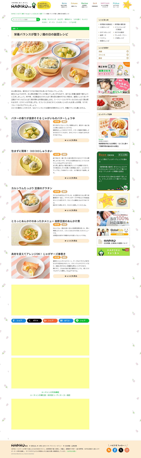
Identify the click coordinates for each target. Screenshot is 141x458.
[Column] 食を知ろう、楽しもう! (74, 4)
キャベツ (85, 19)
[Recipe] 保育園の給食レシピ (84, 4)
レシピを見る (72, 140)
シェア (19, 320)
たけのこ (45, 22)
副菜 (64, 121)
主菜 (64, 224)
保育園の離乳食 (120, 24)
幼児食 (57, 121)
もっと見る (124, 155)
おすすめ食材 (119, 32)
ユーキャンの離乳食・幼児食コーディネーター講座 (50, 395)
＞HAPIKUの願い (71, 451)
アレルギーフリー (121, 35)
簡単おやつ (68, 19)
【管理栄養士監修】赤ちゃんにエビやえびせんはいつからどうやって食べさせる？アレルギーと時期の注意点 (113, 169)
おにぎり (60, 19)
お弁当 (44, 19)
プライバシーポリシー (55, 446)
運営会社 (33, 446)
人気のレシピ (104, 27)
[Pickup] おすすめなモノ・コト (116, 4)
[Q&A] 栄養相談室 (94, 4)
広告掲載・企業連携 (71, 446)
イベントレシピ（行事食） (120, 28)
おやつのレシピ (105, 32)
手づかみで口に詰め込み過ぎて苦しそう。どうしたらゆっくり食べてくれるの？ (113, 178)
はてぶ (67, 320)
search (38, 19)
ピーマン (52, 22)
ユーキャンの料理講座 (50, 392)
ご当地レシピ (119, 38)
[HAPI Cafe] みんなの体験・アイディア (105, 4)
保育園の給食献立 (106, 24)
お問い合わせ (43, 446)
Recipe (27, 13)
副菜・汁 (42, 13)
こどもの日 (72, 22)
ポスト (35, 320)
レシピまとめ (34, 13)
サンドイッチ (52, 19)
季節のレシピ (104, 41)
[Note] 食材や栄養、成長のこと (64, 4)
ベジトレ (103, 38)
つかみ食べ (76, 19)
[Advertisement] (50, 300)
